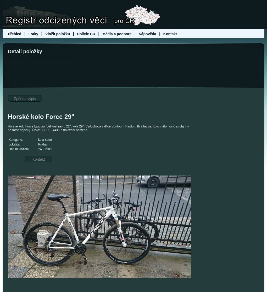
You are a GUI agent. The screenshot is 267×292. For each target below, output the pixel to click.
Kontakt (170, 34)
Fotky (33, 34)
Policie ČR (86, 34)
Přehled (15, 34)
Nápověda (147, 34)
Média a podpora (117, 34)
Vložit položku (57, 34)
